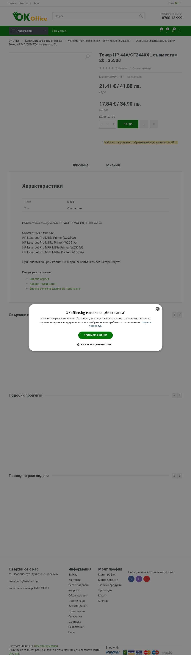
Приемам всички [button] (95, 335)
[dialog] (95, 327)
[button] (95, 344)
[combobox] (157, 309)
